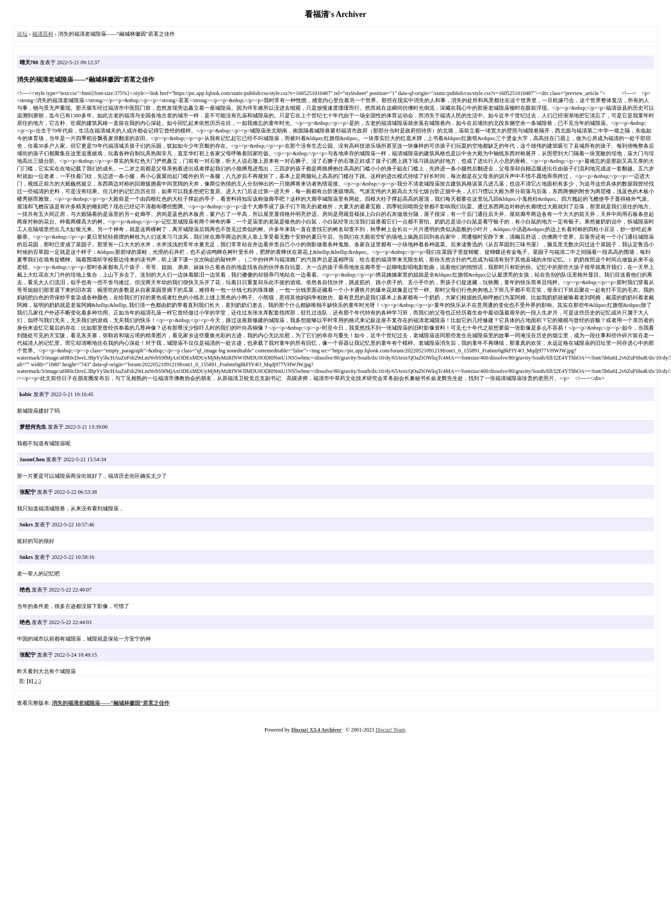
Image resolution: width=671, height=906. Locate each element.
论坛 (22, 34)
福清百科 (43, 34)
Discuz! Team (391, 730)
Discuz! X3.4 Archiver (316, 730)
